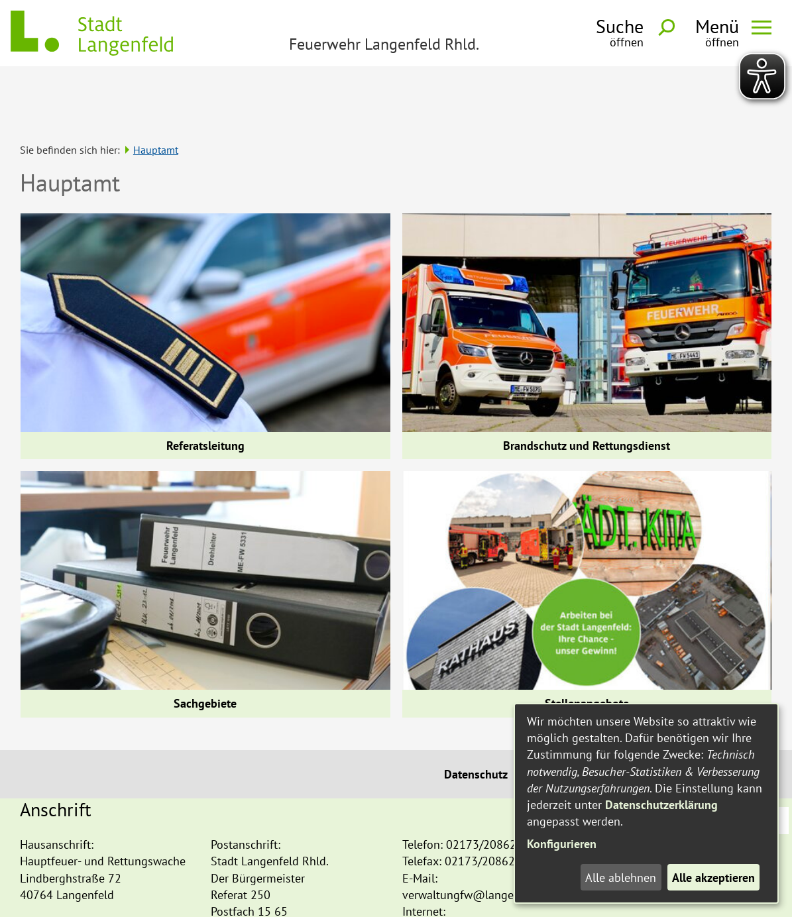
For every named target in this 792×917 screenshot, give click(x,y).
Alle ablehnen (620, 877)
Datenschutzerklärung (661, 804)
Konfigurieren (561, 843)
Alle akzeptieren (713, 877)
